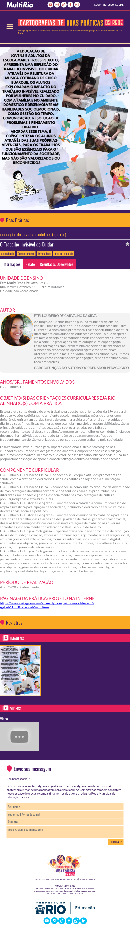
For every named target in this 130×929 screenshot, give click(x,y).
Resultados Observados (56, 264)
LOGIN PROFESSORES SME (109, 5)
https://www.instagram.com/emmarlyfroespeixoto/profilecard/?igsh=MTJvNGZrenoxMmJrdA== (47, 605)
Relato (30, 264)
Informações (11, 264)
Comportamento (26, 254)
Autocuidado (7, 254)
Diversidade (44, 254)
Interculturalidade (63, 254)
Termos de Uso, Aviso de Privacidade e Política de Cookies (65, 879)
